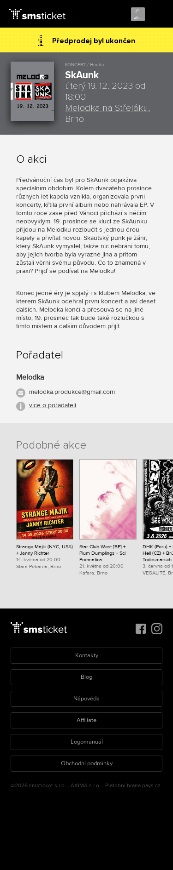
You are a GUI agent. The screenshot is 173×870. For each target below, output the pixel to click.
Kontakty (86, 655)
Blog (86, 677)
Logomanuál (87, 741)
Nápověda (86, 698)
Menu (158, 14)
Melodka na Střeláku (106, 108)
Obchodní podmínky (87, 763)
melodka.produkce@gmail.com (72, 392)
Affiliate (86, 720)
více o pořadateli (52, 405)
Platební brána (123, 785)
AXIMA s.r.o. (86, 785)
